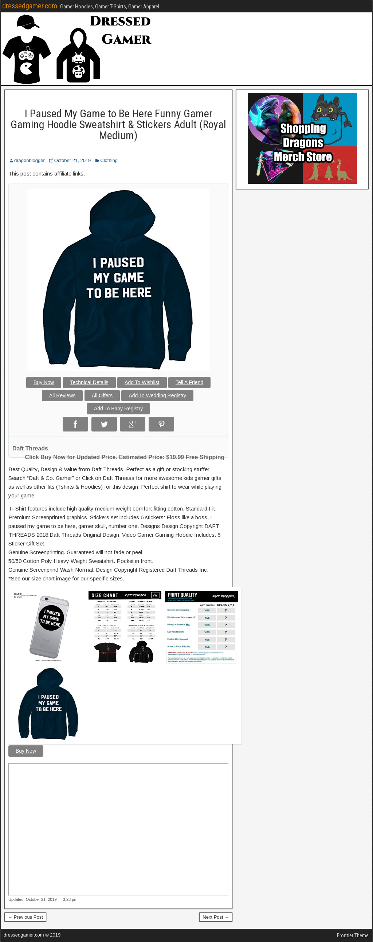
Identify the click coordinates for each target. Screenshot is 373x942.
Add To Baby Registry (118, 408)
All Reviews (62, 395)
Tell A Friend (189, 382)
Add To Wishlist (142, 382)
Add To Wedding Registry (157, 395)
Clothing (109, 160)
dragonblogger (29, 160)
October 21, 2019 (72, 160)
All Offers (102, 395)
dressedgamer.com (29, 5)
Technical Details (89, 382)
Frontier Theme (353, 935)
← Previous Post (25, 917)
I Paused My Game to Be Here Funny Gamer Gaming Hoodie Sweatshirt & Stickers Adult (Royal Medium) (118, 124)
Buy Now (44, 382)
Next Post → (216, 917)
